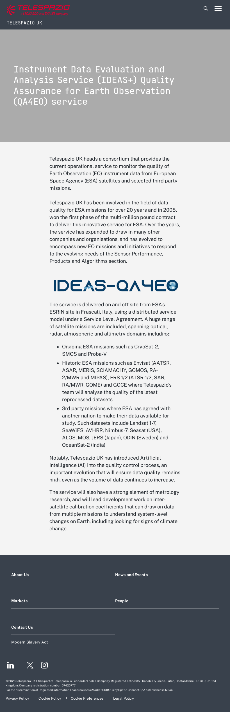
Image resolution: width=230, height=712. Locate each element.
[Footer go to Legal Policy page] (123, 698)
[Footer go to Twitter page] (27, 666)
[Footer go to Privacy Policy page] (18, 698)
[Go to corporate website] (28, 8)
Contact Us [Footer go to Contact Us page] (22, 627)
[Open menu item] (218, 8)
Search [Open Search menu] (206, 8)
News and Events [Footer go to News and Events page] (131, 574)
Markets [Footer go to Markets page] (19, 601)
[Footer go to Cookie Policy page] (50, 698)
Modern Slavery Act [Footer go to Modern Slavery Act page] (29, 642)
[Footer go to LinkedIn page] (10, 666)
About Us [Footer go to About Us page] (20, 574)
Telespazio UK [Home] (24, 23)
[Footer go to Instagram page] (44, 666)
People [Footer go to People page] (122, 601)
